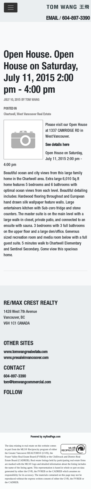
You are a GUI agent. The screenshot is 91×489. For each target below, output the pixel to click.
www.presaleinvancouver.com (26, 358)
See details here (57, 145)
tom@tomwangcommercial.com (27, 383)
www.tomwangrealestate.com (26, 352)
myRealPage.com (51, 437)
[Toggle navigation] (10, 7)
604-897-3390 (76, 18)
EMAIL (52, 18)
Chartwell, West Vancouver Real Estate (27, 114)
